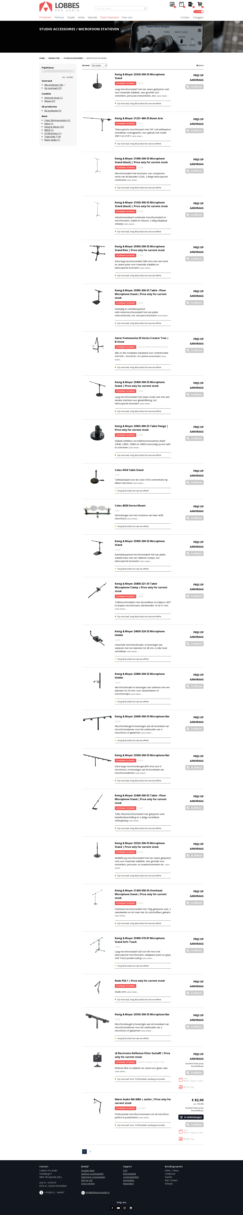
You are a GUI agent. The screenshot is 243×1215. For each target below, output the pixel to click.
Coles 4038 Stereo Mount (130, 505)
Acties (81, 17)
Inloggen (198, 17)
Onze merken (88, 1183)
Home (42, 58)
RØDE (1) (49, 130)
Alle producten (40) (53, 84)
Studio (71, 17)
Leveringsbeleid (131, 1177)
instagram (124, 1208)
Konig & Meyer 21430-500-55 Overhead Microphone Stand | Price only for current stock (141, 894)
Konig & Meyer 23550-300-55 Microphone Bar (142, 1014)
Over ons (127, 17)
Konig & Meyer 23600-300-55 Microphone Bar (142, 716)
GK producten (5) (52, 110)
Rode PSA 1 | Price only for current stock (140, 980)
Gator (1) (48, 123)
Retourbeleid (129, 1173)
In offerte (196, 86)
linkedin (130, 1208)
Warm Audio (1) (52, 139)
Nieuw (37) (49, 101)
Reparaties (128, 1183)
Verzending (128, 1180)
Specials (92, 17)
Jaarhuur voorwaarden (92, 1173)
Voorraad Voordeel (125, 83)
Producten (45, 17)
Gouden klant (88, 1170)
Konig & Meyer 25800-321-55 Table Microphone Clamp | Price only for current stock (141, 587)
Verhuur (59, 17)
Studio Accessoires (73, 58)
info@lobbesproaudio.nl (97, 1192)
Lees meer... (163, 96)
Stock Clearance (109, 17)
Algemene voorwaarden (93, 1177)
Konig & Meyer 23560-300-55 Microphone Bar (142, 755)
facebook (112, 1208)
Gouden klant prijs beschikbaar (194, 1064)
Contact (184, 17)
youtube (118, 1208)
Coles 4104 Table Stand (129, 470)
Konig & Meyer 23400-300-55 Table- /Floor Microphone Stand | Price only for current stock (141, 799)
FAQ (125, 1170)
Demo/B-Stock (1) (53, 97)
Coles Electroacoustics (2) (57, 120)
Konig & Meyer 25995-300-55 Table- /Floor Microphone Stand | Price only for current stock (141, 294)
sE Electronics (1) (52, 133)
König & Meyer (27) (54, 126)
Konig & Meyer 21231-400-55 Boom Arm (139, 118)
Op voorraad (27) (53, 88)
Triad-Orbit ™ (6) (52, 136)
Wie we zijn (87, 1180)
